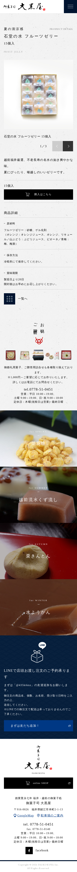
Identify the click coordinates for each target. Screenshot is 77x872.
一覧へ (16, 298)
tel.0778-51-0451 (38, 389)
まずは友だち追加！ (25, 725)
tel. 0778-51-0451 (38, 824)
